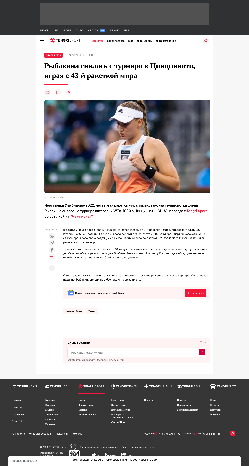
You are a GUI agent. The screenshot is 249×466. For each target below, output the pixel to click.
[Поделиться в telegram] (52, 243)
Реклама (77, 433)
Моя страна (117, 400)
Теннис (92, 311)
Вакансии (62, 433)
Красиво (50, 400)
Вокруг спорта (116, 40)
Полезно (49, 410)
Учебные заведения (187, 410)
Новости (17, 400)
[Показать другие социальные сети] (52, 256)
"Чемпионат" (81, 216)
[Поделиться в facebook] (52, 250)
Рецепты (50, 424)
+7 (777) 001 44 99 (169, 433)
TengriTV (17, 421)
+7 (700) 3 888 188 (209, 433)
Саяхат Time (118, 422)
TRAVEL (115, 30)
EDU (127, 30)
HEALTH (96, 30)
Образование (184, 405)
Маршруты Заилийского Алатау (122, 416)
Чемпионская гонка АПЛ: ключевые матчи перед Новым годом (114, 459)
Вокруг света (118, 405)
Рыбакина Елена (73, 311)
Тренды (82, 410)
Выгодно (50, 405)
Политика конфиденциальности (138, 447)
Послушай (18, 414)
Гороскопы (51, 419)
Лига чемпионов (166, 40)
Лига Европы (145, 40)
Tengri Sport (196, 211)
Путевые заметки (120, 410)
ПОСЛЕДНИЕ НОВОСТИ (24, 461)
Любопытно (51, 414)
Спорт (81, 400)
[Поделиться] (68, 92)
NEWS (44, 30)
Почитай (17, 407)
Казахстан (97, 40)
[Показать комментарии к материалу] (52, 268)
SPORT (67, 30)
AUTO (80, 30)
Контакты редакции (40, 433)
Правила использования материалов (99, 447)
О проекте (18, 433)
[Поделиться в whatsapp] (52, 236)
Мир (130, 40)
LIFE (55, 30)
